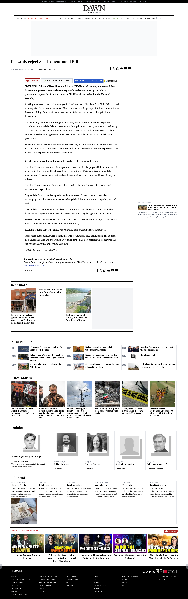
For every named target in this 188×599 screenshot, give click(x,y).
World (101, 18)
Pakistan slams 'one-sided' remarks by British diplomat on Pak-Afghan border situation (47, 358)
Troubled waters (74, 485)
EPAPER (44, 1)
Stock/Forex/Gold (73, 580)
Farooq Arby (120, 469)
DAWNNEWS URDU (62, 1)
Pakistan (62, 18)
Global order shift (147, 355)
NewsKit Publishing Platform (168, 580)
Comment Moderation (19, 595)
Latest (23, 18)
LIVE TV (51, 1)
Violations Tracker (35, 18)
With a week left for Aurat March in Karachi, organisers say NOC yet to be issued (22, 412)
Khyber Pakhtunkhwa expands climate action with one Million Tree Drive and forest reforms (162, 208)
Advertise (105, 1)
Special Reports (100, 586)
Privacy (14, 592)
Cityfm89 (125, 580)
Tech (132, 18)
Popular (147, 18)
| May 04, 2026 (94, 13)
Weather (69, 583)
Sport (108, 18)
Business (79, 18)
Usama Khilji (58, 469)
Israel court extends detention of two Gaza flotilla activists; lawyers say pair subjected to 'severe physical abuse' (51, 413)
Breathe (115, 18)
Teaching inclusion (158, 485)
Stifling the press (61, 464)
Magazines (125, 18)
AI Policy (14, 586)
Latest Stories (21, 378)
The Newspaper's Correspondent (22, 69)
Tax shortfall (127, 485)
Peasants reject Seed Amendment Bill (44, 61)
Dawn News (98, 592)
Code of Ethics (17, 583)
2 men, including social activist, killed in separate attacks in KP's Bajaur (133, 410)
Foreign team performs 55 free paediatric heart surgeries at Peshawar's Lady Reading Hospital (23, 319)
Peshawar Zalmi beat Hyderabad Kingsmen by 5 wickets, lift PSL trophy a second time (161, 412)
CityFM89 (96, 1)
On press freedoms (19, 485)
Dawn (96, 577)
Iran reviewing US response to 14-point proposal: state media (107, 410)
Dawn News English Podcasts (24, 530)
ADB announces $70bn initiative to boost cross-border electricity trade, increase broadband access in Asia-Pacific (79, 413)
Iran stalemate (101, 485)
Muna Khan (89, 469)
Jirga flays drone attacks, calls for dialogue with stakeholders (51, 292)
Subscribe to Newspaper (48, 577)
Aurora (88, 1)
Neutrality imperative (125, 464)
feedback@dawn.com (34, 265)
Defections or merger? (157, 464)
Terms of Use (16, 589)
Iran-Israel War (51, 18)
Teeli (123, 586)
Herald (80, 1)
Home (17, 18)
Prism (94, 18)
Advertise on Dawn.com (47, 583)
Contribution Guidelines (20, 580)
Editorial (18, 478)
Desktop (69, 586)
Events (113, 1)
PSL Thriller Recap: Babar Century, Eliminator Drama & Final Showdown (61, 557)
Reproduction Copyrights (49, 580)
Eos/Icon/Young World (130, 577)
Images (72, 1)
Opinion (71, 18)
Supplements (123, 1)
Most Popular (21, 341)
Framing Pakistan (92, 464)
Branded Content (144, 202)
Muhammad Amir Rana (20, 461)
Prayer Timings (72, 577)
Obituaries (142, 1)
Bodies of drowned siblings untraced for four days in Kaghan (76, 317)
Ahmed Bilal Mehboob (155, 469)
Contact (14, 577)
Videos (139, 18)
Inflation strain (45, 485)
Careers (133, 1)
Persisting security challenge (26, 456)
